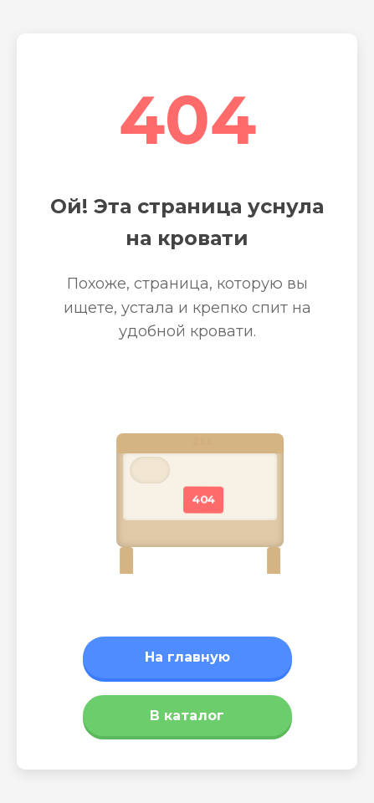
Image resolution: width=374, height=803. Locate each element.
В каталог (187, 716)
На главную (187, 657)
